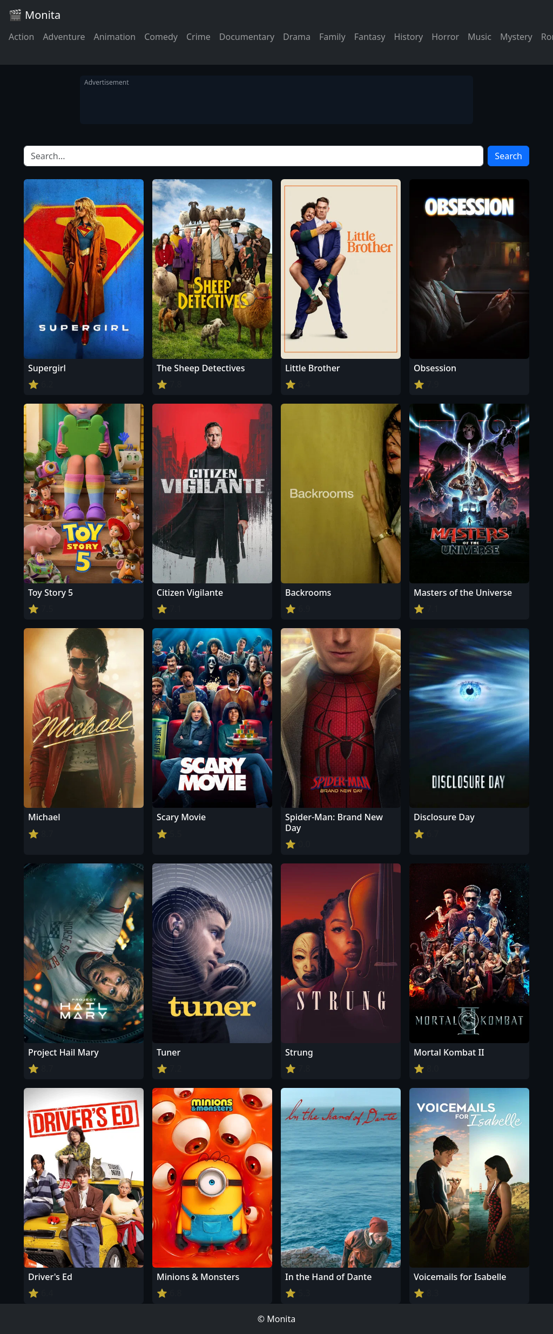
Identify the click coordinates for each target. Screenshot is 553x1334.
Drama (297, 37)
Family (332, 37)
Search (508, 156)
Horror (445, 37)
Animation (114, 37)
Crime (198, 37)
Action (21, 37)
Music (479, 37)
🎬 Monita (34, 15)
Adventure (64, 37)
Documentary (246, 37)
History (408, 37)
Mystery (516, 37)
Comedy (161, 37)
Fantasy (370, 37)
